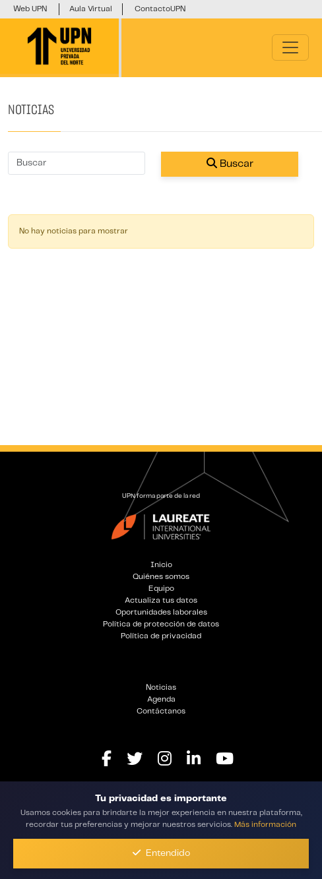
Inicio (161, 564)
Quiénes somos (161, 576)
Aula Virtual (90, 9)
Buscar (230, 163)
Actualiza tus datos (161, 600)
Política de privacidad (161, 636)
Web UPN (30, 9)
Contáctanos (161, 711)
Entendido (161, 853)
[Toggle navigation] (290, 47)
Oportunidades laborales (161, 612)
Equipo (161, 588)
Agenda (161, 699)
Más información (265, 824)
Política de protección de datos (161, 624)
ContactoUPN (160, 9)
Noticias (161, 687)
